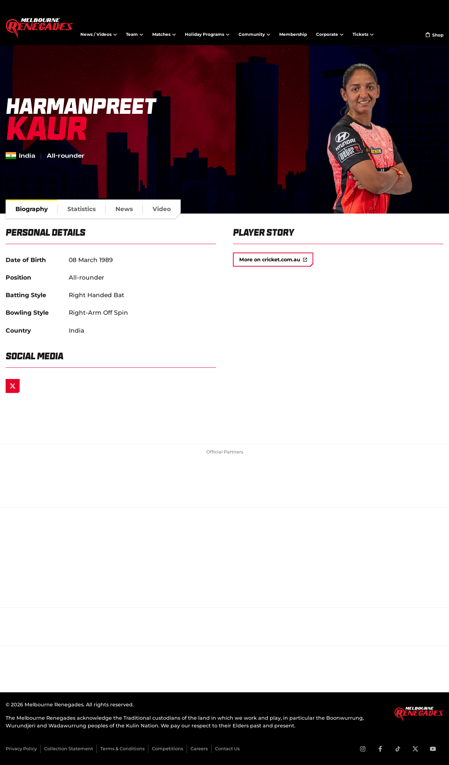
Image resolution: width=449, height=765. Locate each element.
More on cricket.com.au (273, 259)
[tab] (32, 209)
